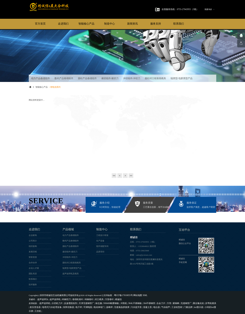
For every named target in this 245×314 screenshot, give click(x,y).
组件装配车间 (102, 246)
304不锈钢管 (142, 302)
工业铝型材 (158, 306)
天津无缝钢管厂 (83, 302)
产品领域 (68, 229)
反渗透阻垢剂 (68, 302)
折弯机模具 (200, 302)
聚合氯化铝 (188, 302)
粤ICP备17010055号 (120, 295)
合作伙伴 (33, 262)
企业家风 (33, 235)
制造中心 (109, 23)
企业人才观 (34, 268)
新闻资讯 (132, 23)
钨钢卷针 (86, 299)
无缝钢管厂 (177, 302)
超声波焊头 (42, 299)
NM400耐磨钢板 (106, 302)
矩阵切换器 (57, 306)
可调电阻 (75, 306)
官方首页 (40, 23)
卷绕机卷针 (75, 299)
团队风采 (33, 273)
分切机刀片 (56, 302)
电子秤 (66, 306)
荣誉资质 (33, 257)
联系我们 (178, 23)
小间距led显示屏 (192, 306)
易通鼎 (205, 310)
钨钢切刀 (64, 299)
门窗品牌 (169, 306)
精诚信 (60, 9)
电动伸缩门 (86, 306)
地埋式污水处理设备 (41, 306)
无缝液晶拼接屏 (107, 306)
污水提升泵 (120, 306)
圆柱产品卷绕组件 (87, 78)
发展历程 (33, 252)
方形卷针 (105, 299)
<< (114, 175)
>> (131, 175)
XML (140, 295)
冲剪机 (118, 302)
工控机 (204, 306)
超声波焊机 (54, 299)
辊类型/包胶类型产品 (181, 78)
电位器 (139, 306)
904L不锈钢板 (129, 302)
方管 (161, 302)
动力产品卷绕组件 (40, 78)
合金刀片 (153, 302)
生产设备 (100, 241)
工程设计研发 (102, 235)
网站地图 (134, 295)
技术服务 (33, 284)
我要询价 (209, 9)
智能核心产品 (86, 23)
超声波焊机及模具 (70, 273)
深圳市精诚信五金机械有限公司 (54, 295)
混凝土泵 (131, 306)
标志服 (95, 302)
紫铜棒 (167, 302)
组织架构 (33, 246)
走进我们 (63, 23)
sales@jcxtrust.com (144, 255)
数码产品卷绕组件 (64, 78)
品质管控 (100, 252)
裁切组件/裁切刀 (109, 78)
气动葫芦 (148, 306)
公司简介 (33, 241)
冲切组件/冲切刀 (131, 78)
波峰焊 (95, 306)
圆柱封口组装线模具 (155, 78)
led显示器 (179, 306)
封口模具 (95, 299)
